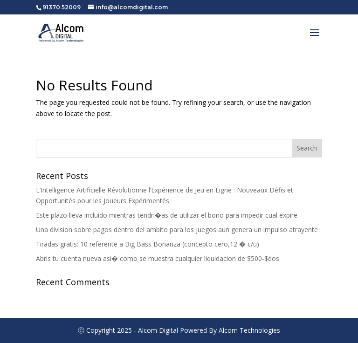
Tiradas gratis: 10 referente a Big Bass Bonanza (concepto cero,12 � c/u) (147, 244)
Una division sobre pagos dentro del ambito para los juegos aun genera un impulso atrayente (177, 229)
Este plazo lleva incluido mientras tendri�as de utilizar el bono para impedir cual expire (166, 215)
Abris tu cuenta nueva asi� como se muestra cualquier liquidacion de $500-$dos (157, 258)
